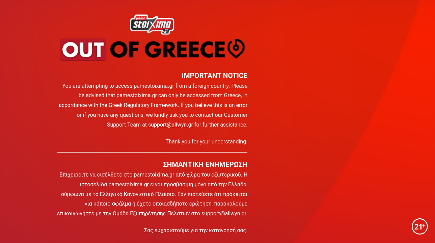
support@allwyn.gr (170, 125)
